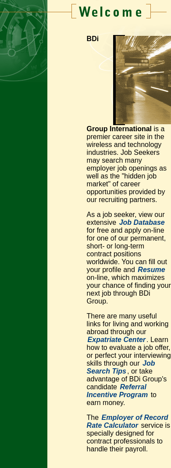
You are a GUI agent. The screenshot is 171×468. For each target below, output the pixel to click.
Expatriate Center (117, 339)
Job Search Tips (121, 367)
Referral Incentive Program (117, 390)
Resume (151, 269)
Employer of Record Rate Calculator (127, 421)
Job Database (142, 222)
